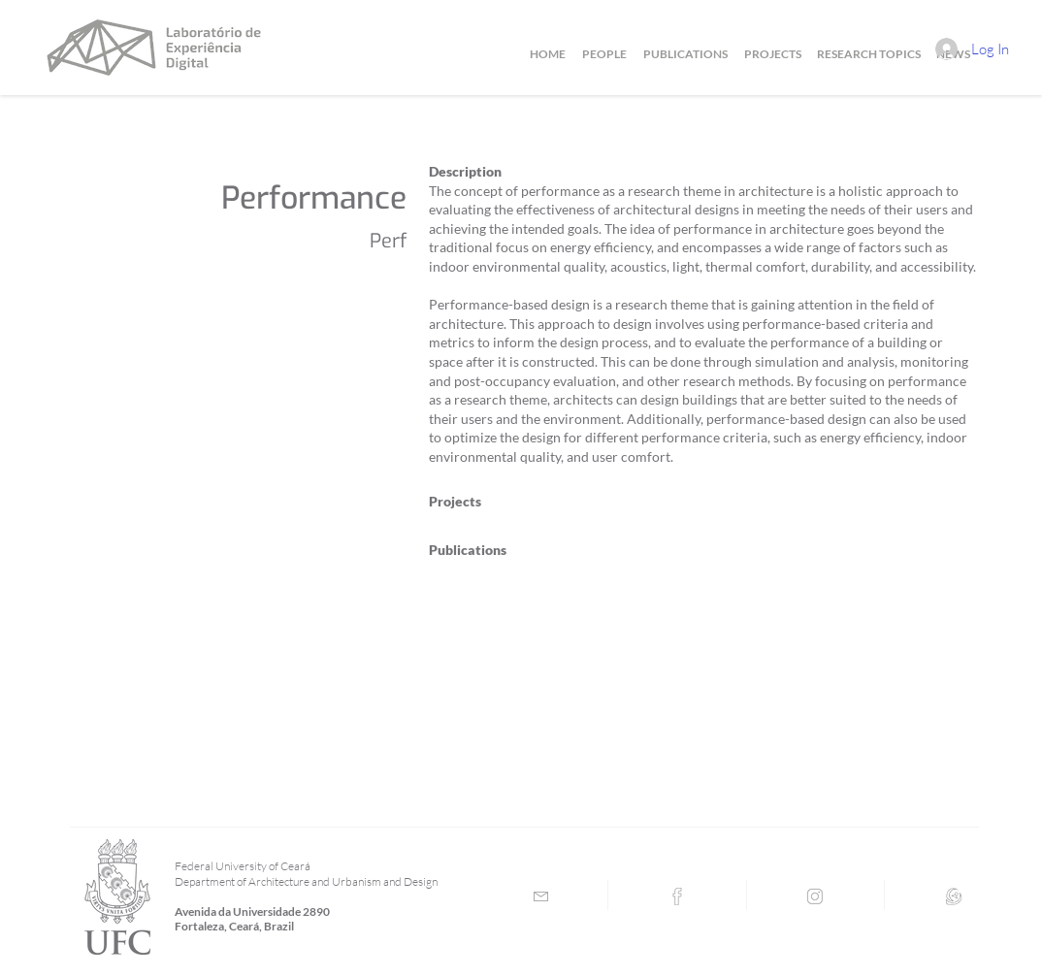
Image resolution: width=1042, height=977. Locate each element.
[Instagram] (815, 896)
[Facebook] (677, 896)
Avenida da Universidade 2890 (252, 911)
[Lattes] (953, 896)
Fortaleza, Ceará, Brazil (234, 926)
